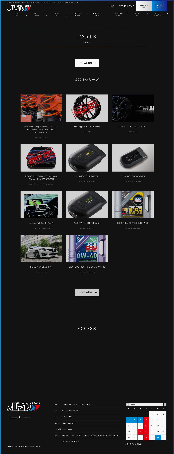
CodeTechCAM (83, 181)
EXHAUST (33, 184)
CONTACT (159, 6)
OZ (84, 131)
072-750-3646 (126, 6)
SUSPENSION (43, 137)
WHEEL (88, 131)
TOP (17, 15)
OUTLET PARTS (42, 184)
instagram (24, 418)
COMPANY (144, 6)
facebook (13, 418)
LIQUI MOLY (137, 228)
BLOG (137, 15)
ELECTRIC (92, 181)
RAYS (130, 131)
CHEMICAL (128, 228)
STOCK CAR (117, 15)
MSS (36, 137)
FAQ (157, 15)
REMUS (50, 184)
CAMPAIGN (77, 15)
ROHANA (38, 272)
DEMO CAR (97, 15)
